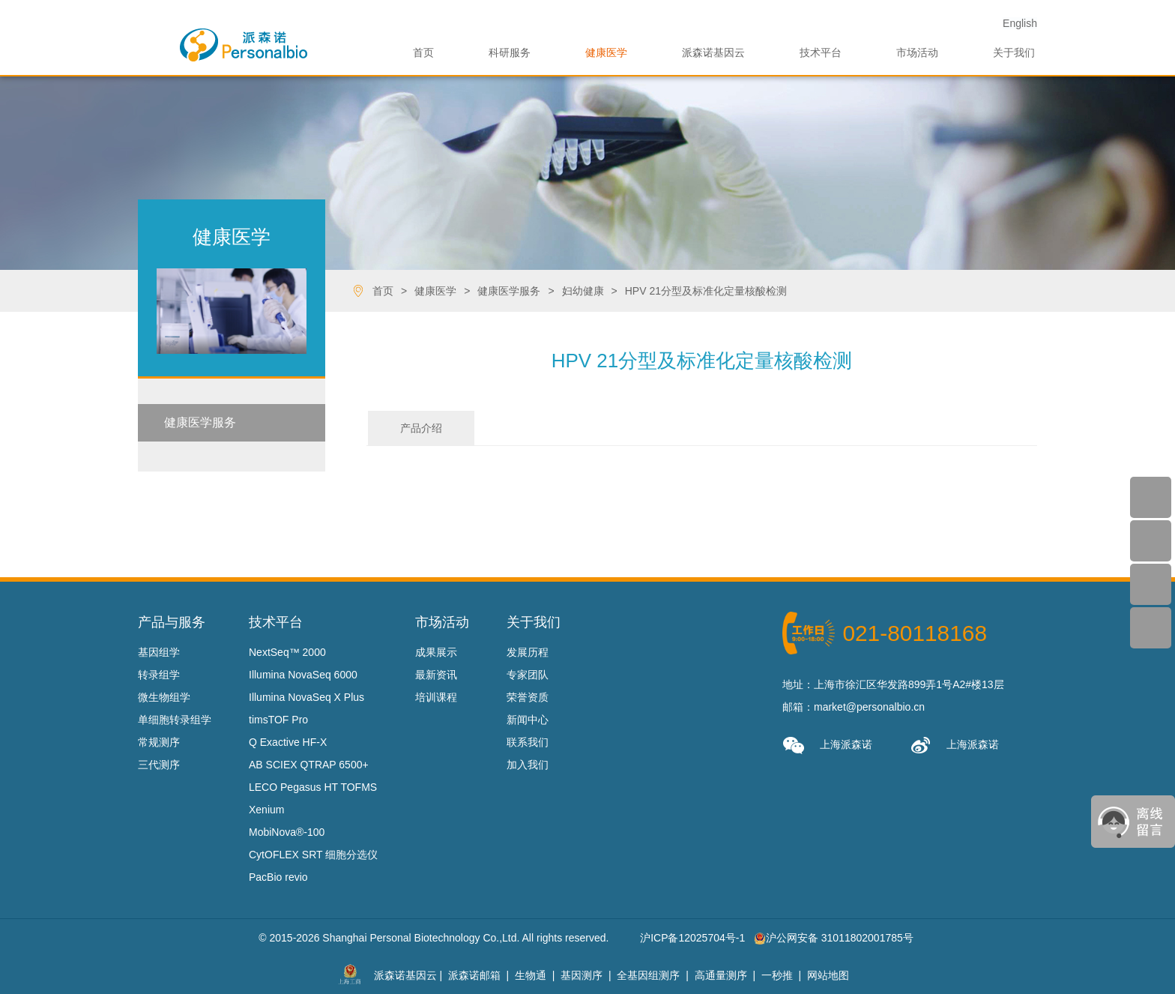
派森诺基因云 (713, 52)
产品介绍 (421, 428)
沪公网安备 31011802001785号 (833, 938)
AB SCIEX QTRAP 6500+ (309, 765)
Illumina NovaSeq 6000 (303, 675)
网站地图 (828, 975)
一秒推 (777, 975)
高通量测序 (721, 975)
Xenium (266, 810)
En (1020, 23)
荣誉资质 (528, 697)
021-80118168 (915, 633)
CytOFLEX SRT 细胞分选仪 (313, 855)
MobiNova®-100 (286, 832)
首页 (423, 52)
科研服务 (510, 52)
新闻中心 (528, 720)
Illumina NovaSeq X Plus (306, 697)
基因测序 (581, 975)
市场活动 (917, 52)
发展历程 (528, 652)
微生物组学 (164, 697)
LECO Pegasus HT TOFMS (313, 787)
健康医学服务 (200, 422)
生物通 (530, 975)
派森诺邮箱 (474, 975)
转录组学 (159, 675)
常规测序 (159, 742)
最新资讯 (436, 675)
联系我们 (528, 742)
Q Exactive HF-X (288, 742)
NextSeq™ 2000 (287, 652)
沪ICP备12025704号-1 (692, 938)
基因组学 (159, 652)
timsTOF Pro (278, 720)
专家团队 (528, 675)
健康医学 (606, 52)
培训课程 (436, 697)
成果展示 (436, 652)
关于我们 (1014, 52)
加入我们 (528, 765)
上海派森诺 (827, 745)
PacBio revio (278, 877)
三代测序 (159, 765)
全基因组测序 (648, 975)
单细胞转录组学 (174, 720)
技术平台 (821, 52)
